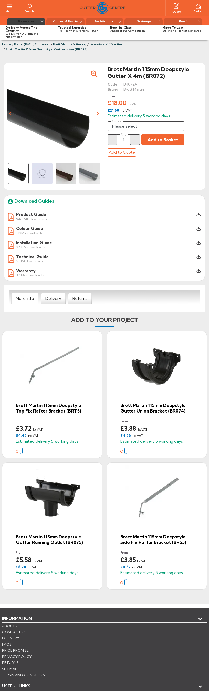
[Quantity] (123, 139)
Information (17, 618)
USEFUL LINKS (16, 626)
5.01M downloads (29, 261)
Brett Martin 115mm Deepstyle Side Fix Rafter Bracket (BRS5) (153, 539)
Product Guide (31, 214)
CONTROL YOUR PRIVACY (25, 668)
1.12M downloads (29, 233)
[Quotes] (176, 6)
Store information (28, 643)
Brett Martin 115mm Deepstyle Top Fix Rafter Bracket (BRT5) (48, 408)
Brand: (113, 89)
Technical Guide (32, 256)
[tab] (24, 298)
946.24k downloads (31, 219)
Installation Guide (34, 242)
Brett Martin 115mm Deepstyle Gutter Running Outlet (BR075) (49, 539)
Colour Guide (29, 228)
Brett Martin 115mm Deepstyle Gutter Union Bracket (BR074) (153, 408)
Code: (113, 84)
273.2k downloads (30, 247)
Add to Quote (122, 152)
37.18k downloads (30, 275)
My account (20, 635)
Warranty (26, 271)
